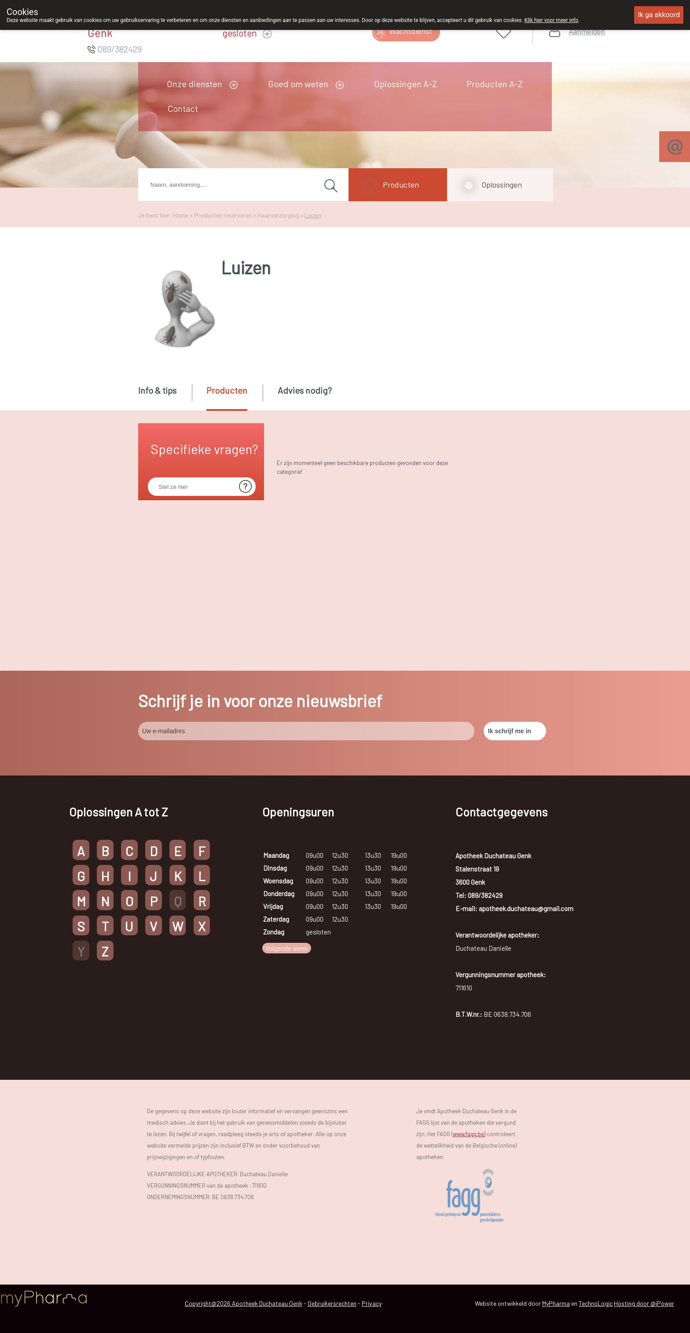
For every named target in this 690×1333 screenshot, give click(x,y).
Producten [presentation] (226, 390)
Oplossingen (501, 184)
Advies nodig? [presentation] (305, 390)
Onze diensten (194, 83)
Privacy (372, 1303)
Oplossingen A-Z (405, 83)
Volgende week (286, 948)
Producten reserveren (223, 215)
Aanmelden (587, 31)
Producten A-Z (494, 83)
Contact (183, 108)
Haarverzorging (278, 215)
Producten (401, 184)
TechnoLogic (596, 1303)
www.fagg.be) (469, 1133)
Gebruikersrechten (332, 1303)
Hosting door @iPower (644, 1303)
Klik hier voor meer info (551, 20)
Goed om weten (298, 83)
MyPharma (556, 1303)
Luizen (313, 215)
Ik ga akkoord (659, 15)
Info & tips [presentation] (157, 390)
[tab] (164, 396)
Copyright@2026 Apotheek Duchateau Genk (243, 1303)
